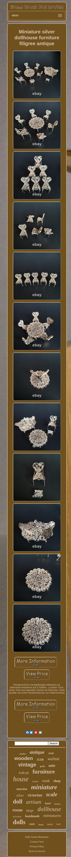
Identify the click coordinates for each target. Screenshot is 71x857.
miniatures (52, 815)
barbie (35, 781)
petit (42, 766)
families (23, 754)
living (40, 824)
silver (20, 795)
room (18, 809)
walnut (53, 758)
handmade (32, 816)
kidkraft (24, 773)
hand (48, 803)
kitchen (57, 804)
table (51, 766)
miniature (44, 787)
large (30, 810)
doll (17, 801)
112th (40, 759)
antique (37, 752)
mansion (21, 789)
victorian (35, 795)
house (21, 779)
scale (51, 794)
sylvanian (17, 816)
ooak (46, 781)
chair (51, 753)
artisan (33, 802)
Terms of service (37, 851)
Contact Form (37, 841)
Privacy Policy (37, 846)
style (32, 823)
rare (58, 823)
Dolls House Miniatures (36, 837)
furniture (44, 771)
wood (50, 824)
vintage (27, 765)
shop (57, 781)
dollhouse (49, 809)
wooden (23, 758)
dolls (19, 822)
